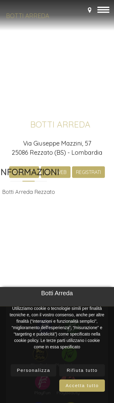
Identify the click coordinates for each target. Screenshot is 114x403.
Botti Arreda (27, 16)
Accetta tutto (82, 385)
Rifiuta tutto (82, 370)
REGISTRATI (88, 225)
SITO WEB (56, 225)
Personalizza (33, 370)
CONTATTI (24, 225)
